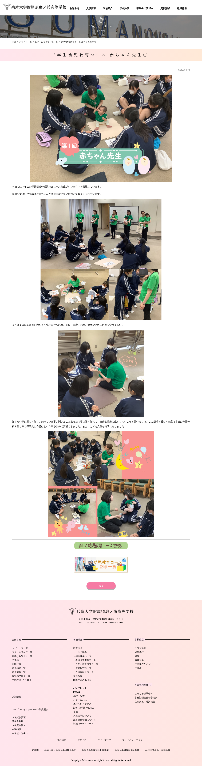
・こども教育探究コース (85, 664)
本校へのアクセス (82, 703)
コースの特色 (80, 652)
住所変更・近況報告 (145, 701)
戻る (101, 585)
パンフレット (80, 687)
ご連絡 (15, 660)
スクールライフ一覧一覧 (46, 41)
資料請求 (165, 8)
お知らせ (74, 8)
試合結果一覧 (19, 668)
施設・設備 (79, 695)
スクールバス (80, 699)
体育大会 (139, 660)
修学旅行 (139, 652)
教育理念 (77, 648)
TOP (14, 41)
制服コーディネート (83, 723)
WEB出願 (16, 729)
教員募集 (182, 8)
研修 (137, 656)
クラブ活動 (140, 648)
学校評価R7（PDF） (22, 679)
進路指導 (77, 675)
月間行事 (16, 664)
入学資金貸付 (19, 725)
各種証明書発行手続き (146, 697)
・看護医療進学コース (84, 660)
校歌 (75, 711)
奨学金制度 (17, 721)
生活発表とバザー (144, 664)
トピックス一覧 (20, 648)
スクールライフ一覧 (22, 652)
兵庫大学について (82, 715)
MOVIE (76, 691)
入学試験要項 (19, 717)
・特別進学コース (82, 656)
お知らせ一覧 (25, 41)
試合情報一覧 (19, 672)
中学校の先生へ (20, 733)
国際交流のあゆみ (82, 679)
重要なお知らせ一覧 (22, 656)
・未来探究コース (82, 668)
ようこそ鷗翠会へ (144, 693)
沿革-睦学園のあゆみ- (84, 707)
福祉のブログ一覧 (21, 675)
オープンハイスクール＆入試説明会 (30, 709)
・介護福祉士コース (83, 672)
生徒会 (138, 668)
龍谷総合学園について (84, 719)
